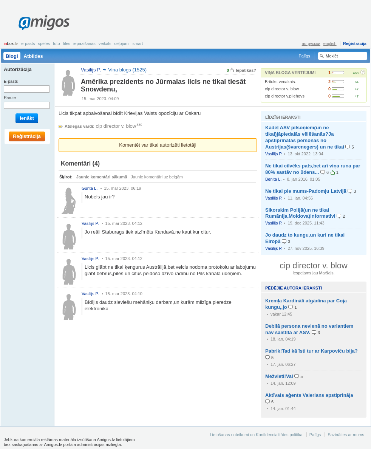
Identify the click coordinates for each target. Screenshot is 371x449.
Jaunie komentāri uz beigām (157, 177)
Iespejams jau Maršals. (313, 273)
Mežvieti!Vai (279, 376)
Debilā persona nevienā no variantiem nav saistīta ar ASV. (309, 329)
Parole (10, 97)
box (11, 43)
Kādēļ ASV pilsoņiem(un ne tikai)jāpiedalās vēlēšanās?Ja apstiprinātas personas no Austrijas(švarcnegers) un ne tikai (304, 137)
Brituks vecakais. (280, 81)
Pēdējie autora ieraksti (293, 288)
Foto (56, 43)
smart (138, 43)
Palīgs (304, 56)
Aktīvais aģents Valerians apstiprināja (309, 395)
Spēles (44, 43)
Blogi (12, 56)
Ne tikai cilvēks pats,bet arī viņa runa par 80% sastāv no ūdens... (312, 169)
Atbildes (33, 56)
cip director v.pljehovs (285, 96)
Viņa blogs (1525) (127, 70)
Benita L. (273, 179)
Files (67, 43)
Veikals (105, 43)
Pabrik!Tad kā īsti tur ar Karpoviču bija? (311, 351)
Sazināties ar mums (346, 434)
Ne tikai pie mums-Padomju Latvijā (305, 191)
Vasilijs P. (273, 154)
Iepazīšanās (84, 43)
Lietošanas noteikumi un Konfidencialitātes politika (256, 434)
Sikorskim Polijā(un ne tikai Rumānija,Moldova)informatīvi (300, 213)
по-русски (311, 43)
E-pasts (28, 43)
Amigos (44, 22)
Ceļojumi (121, 43)
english (330, 43)
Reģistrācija (354, 43)
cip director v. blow (282, 89)
